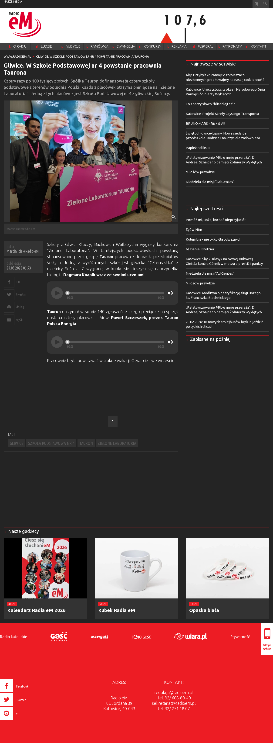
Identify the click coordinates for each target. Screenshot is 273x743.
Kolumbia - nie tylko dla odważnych (213, 239)
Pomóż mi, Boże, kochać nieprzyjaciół (215, 220)
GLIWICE (16, 443)
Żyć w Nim (194, 230)
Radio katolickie (13, 637)
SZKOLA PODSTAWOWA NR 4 (51, 443)
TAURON (86, 443)
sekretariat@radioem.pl (174, 703)
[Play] (57, 293)
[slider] (115, 293)
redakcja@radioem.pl (173, 692)
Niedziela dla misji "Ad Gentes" (210, 182)
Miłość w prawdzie (200, 172)
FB (18, 282)
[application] (112, 293)
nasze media (13, 1)
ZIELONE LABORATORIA (117, 443)
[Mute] (170, 293)
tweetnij (21, 294)
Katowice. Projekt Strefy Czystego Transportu (222, 114)
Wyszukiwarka (265, 4)
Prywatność (240, 637)
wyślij (19, 319)
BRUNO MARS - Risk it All (205, 123)
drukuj (20, 307)
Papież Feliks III (198, 148)
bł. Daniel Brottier (200, 249)
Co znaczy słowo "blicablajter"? (210, 104)
